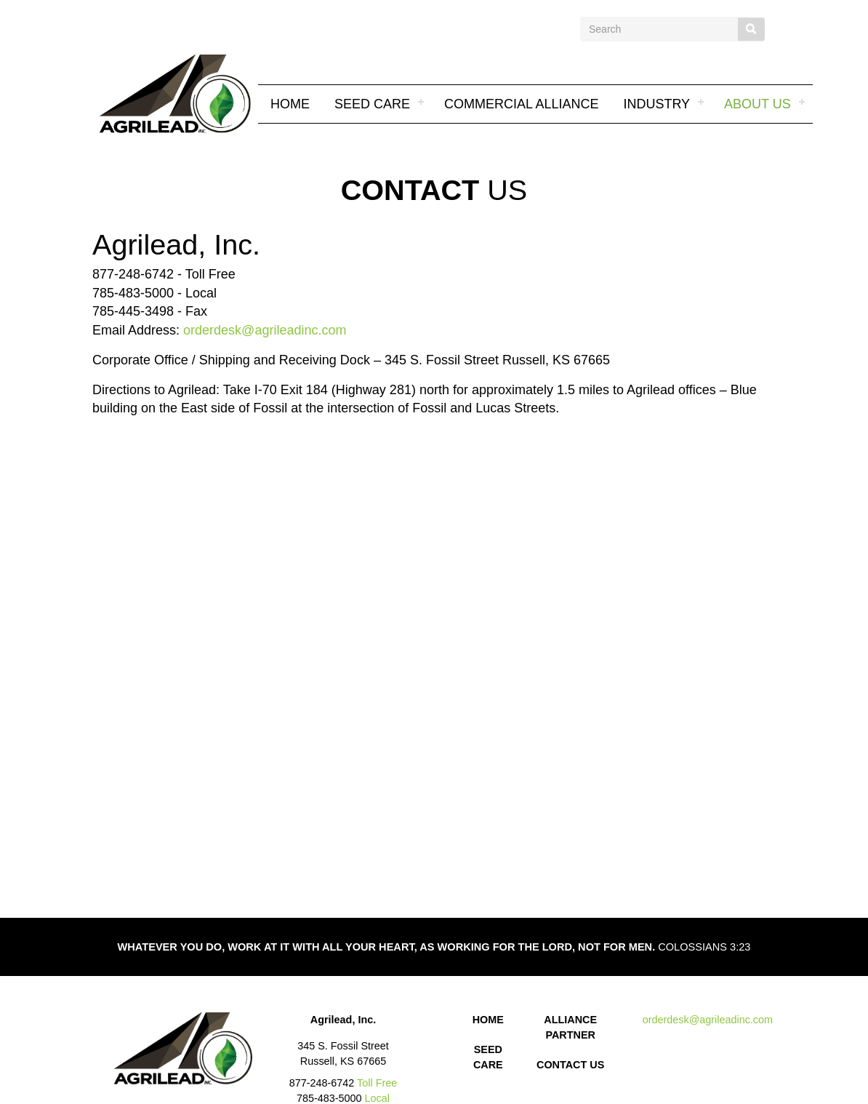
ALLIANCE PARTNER (570, 1027)
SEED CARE (372, 104)
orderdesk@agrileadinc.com (264, 330)
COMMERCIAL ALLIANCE (521, 104)
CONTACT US (570, 1065)
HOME (488, 1019)
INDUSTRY (656, 104)
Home (290, 104)
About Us (757, 104)
